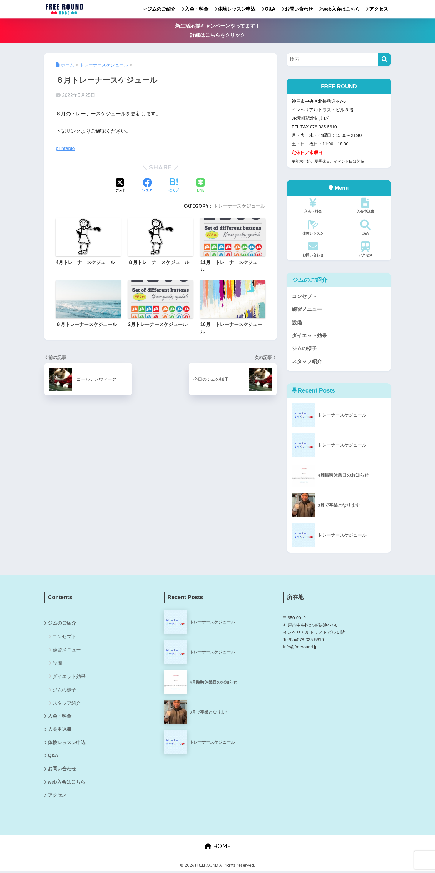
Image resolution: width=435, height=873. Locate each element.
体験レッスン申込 (234, 8)
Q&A (268, 8)
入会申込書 (365, 206)
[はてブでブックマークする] (173, 186)
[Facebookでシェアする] (147, 186)
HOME (218, 848)
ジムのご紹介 (159, 8)
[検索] (384, 59)
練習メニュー (307, 309)
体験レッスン (313, 227)
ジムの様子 (304, 349)
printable (65, 148)
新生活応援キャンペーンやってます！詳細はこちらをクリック (217, 30)
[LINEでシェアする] (200, 185)
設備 (297, 323)
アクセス (377, 8)
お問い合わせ (297, 8)
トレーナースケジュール (239, 206)
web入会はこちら (339, 8)
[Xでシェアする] (120, 186)
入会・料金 (194, 8)
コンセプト (304, 296)
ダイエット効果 (309, 336)
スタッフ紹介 (307, 362)
